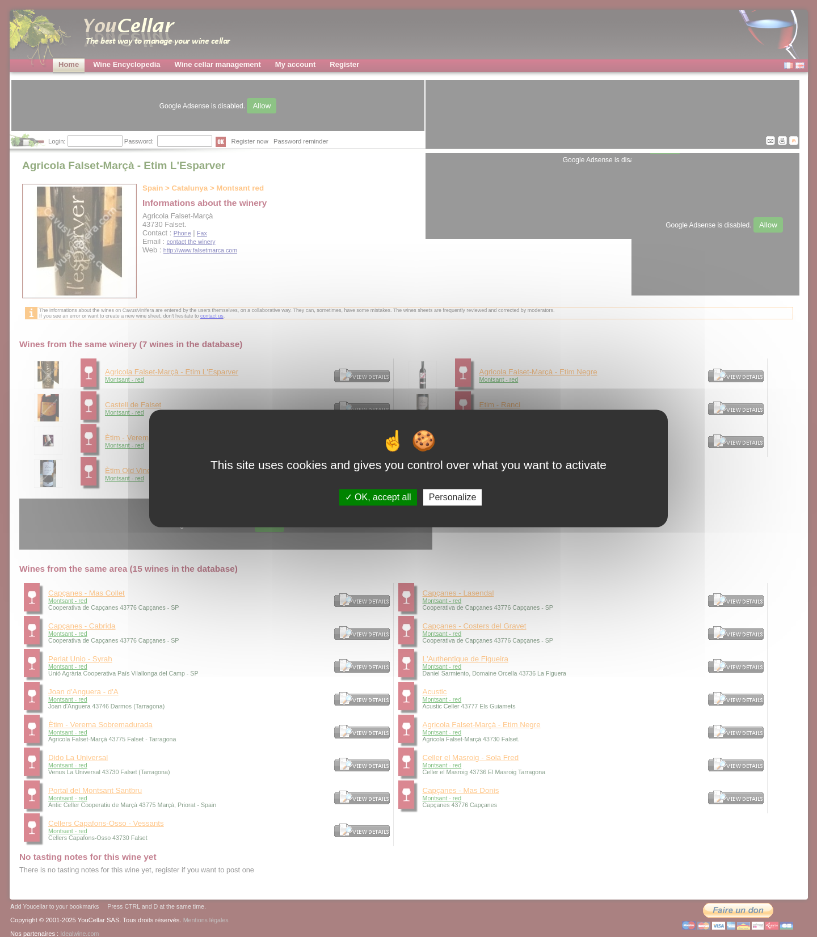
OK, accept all (378, 497)
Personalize (453, 497)
